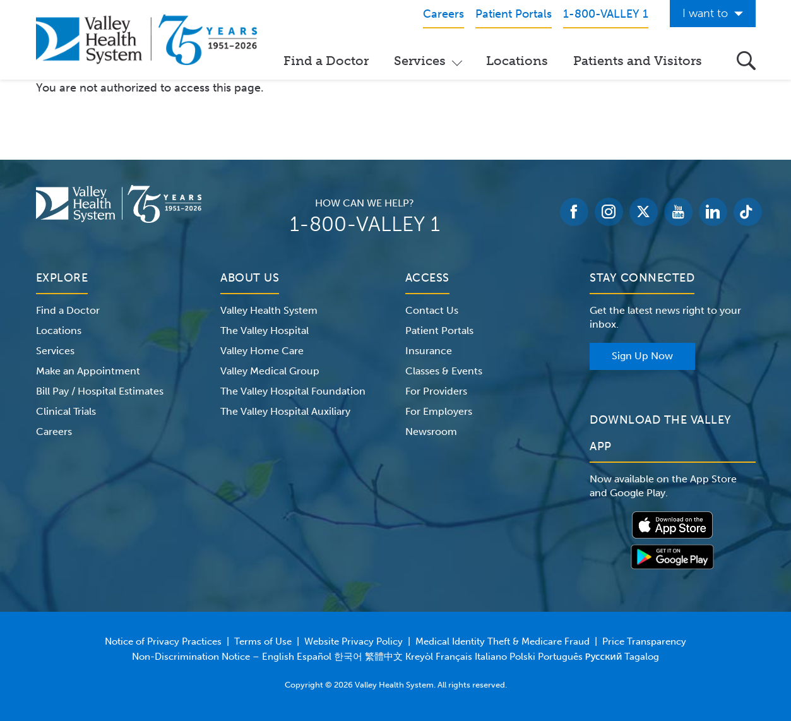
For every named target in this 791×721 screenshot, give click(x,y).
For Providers (436, 391)
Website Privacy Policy (353, 641)
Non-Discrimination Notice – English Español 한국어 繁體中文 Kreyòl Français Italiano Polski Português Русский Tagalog (396, 656)
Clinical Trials (66, 411)
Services (420, 60)
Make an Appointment (88, 371)
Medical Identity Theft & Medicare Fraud (502, 641)
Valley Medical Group (269, 371)
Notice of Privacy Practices (163, 641)
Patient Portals (439, 331)
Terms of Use (263, 641)
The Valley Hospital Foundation (293, 391)
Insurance (428, 351)
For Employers (438, 411)
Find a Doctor (326, 60)
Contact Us (431, 310)
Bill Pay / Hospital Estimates (100, 391)
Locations (517, 60)
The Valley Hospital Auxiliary (285, 411)
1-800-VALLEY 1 (365, 224)
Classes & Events (443, 371)
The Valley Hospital (264, 331)
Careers (54, 432)
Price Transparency (644, 641)
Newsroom (431, 432)
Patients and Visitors (637, 60)
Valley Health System (269, 310)
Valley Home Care (262, 351)
